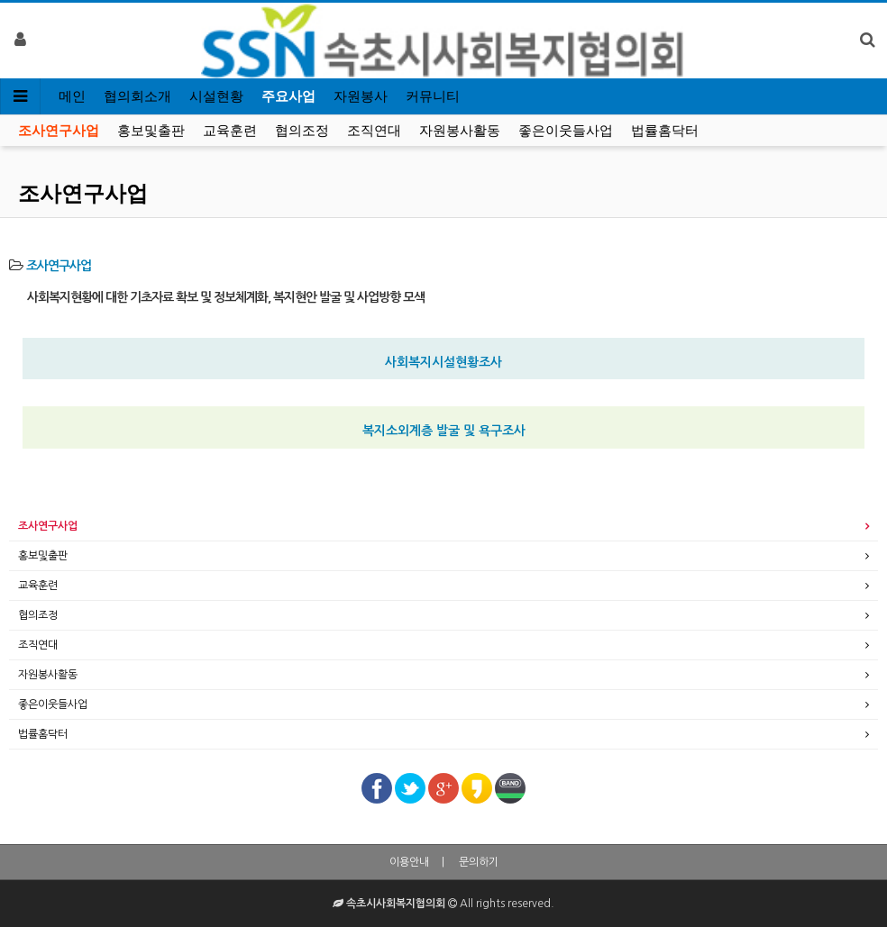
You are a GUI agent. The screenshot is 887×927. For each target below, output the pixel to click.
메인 (72, 96)
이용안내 (409, 862)
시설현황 (216, 96)
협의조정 (302, 131)
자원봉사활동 (459, 131)
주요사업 (288, 96)
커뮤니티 (433, 96)
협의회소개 (137, 96)
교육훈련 (230, 131)
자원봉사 (361, 96)
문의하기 (478, 862)
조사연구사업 (58, 131)
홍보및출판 (151, 131)
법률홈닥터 (665, 131)
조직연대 (374, 131)
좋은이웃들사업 (565, 131)
